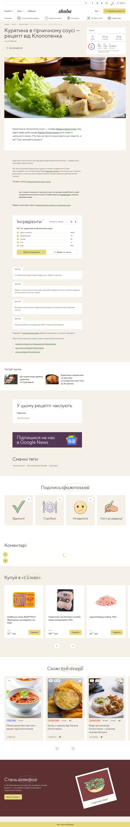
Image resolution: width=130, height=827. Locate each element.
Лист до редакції (111, 518)
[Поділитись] (5, 560)
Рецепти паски (55, 18)
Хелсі (20, 11)
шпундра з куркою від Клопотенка (29, 348)
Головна (6, 24)
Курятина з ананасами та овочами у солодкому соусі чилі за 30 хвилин (72, 379)
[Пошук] (86, 3)
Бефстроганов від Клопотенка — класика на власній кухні (102, 729)
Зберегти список (62, 252)
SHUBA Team (12, 41)
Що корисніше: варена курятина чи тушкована (31, 379)
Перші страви (11, 720)
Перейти (34, 632)
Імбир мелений (25, 236)
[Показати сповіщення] (113, 3)
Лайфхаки (32, 11)
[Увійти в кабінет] (121, 3)
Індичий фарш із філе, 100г (103, 617)
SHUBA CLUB (96, 18)
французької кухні (66, 128)
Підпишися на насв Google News (36, 440)
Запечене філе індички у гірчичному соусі (53, 205)
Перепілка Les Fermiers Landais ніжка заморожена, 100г (64, 618)
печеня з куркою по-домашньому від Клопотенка (35, 344)
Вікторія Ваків (94, 737)
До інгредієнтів (15, 48)
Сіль (21, 242)
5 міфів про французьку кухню (38, 182)
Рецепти (9, 11)
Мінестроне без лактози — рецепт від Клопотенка (21, 727)
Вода (22, 245)
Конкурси (75, 18)
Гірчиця (23, 239)
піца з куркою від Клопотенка (27, 352)
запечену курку (52, 171)
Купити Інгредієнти (31, 252)
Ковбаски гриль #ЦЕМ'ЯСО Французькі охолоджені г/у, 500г (21, 620)
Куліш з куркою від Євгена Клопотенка (63, 727)
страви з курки (53, 465)
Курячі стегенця (26, 232)
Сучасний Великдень (30, 18)
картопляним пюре (31, 333)
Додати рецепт (13, 797)
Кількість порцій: (56, 222)
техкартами (65, 195)
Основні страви (23, 24)
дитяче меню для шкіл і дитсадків (37, 465)
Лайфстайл (116, 18)
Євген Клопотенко (48, 132)
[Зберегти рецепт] (39, 680)
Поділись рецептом (114, 11)
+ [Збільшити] (75, 222)
